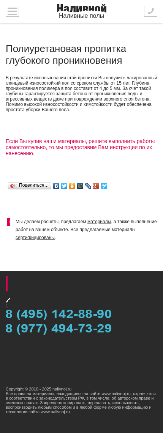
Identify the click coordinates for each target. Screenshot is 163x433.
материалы (99, 221)
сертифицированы (35, 237)
